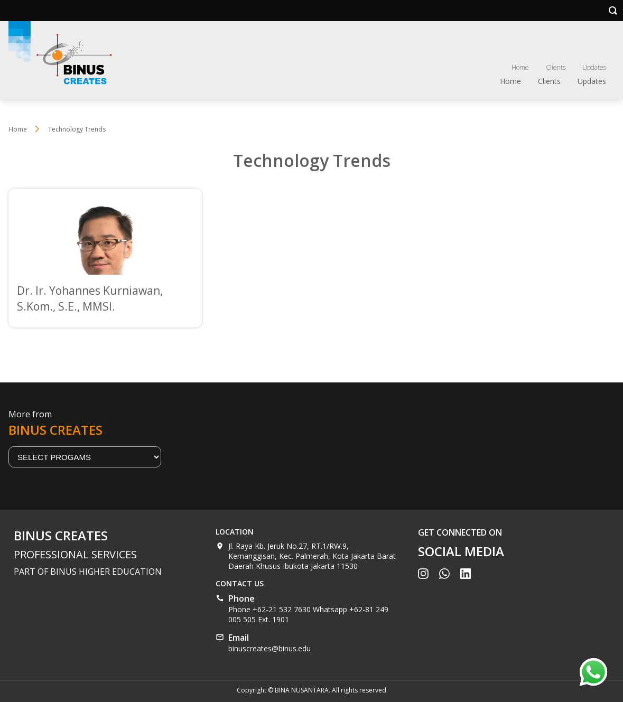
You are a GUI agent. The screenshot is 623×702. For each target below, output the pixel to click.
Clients (555, 67)
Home (520, 67)
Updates (594, 67)
